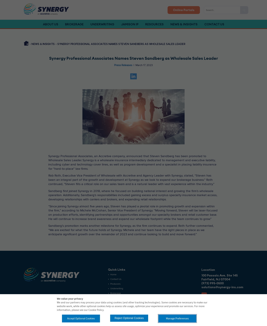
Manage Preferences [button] (177, 318)
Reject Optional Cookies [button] (129, 318)
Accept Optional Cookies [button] (81, 318)
